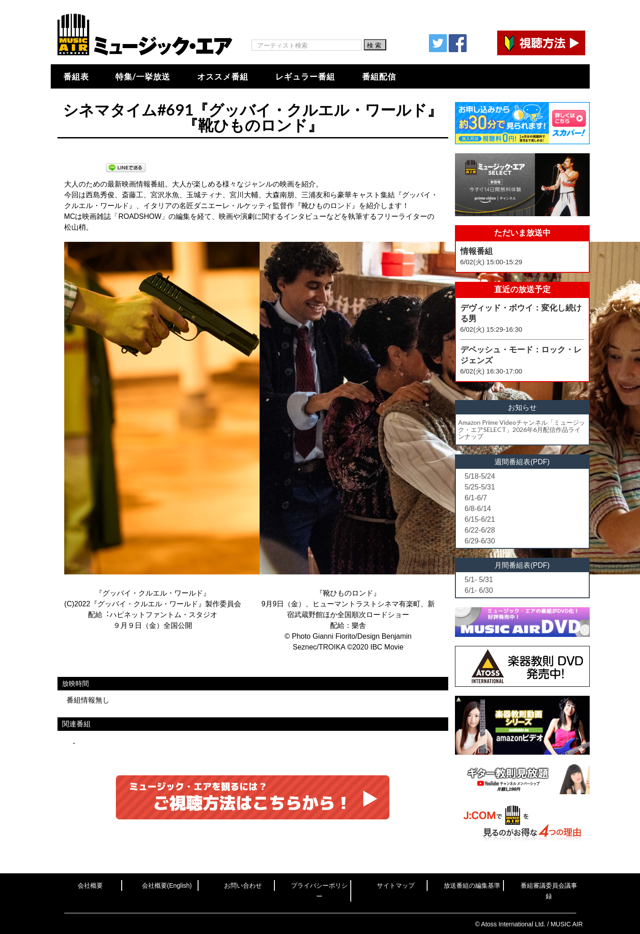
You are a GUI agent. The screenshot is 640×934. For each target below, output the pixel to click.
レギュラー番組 (305, 76)
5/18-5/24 (480, 476)
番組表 (76, 76)
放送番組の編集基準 (472, 885)
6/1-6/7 (476, 498)
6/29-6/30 (480, 541)
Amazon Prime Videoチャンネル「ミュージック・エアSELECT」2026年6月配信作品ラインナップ (521, 429)
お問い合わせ (243, 885)
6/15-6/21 (480, 519)
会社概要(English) (167, 885)
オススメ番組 (222, 76)
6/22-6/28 (480, 530)
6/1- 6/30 (479, 590)
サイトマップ (396, 885)
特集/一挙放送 (142, 76)
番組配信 (379, 76)
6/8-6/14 (478, 508)
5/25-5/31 (480, 487)
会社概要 (90, 885)
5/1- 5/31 (479, 579)
